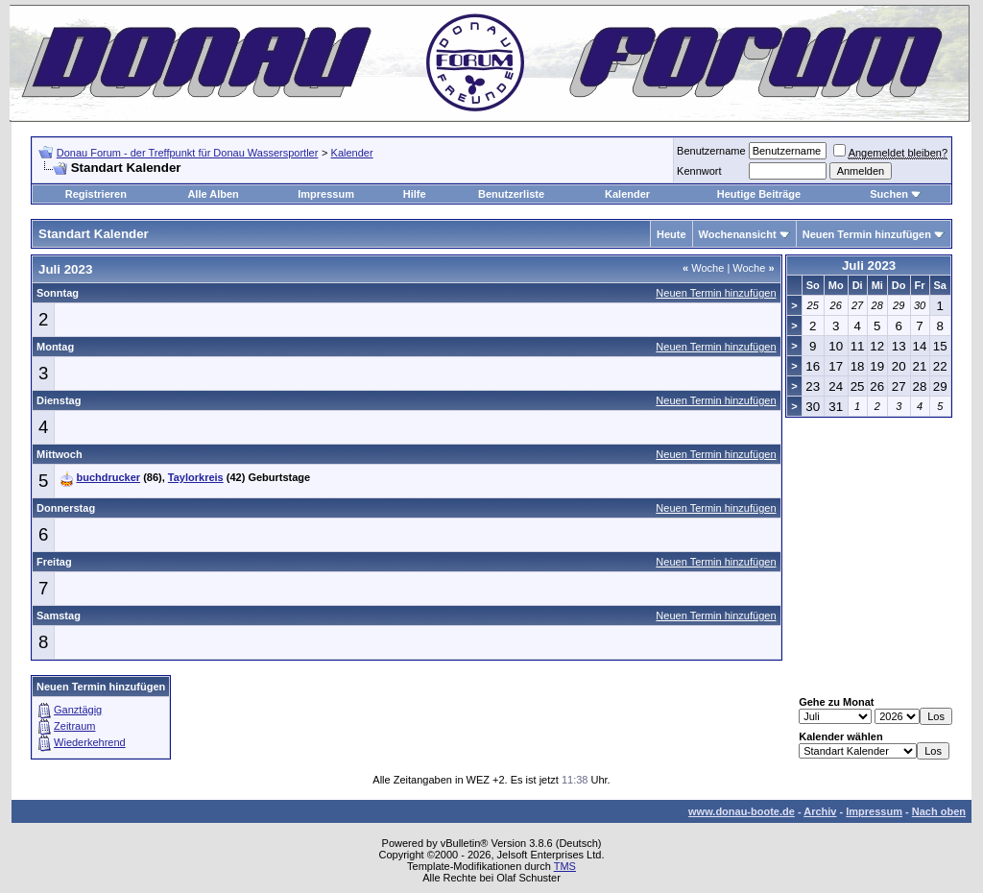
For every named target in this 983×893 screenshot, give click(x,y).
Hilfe (414, 194)
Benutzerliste (511, 194)
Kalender (352, 152)
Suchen (889, 194)
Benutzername (711, 151)
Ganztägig (78, 709)
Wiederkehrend (90, 742)
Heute (671, 234)
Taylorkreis (196, 477)
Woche (703, 268)
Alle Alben (212, 194)
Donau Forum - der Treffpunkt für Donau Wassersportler (188, 152)
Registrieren (96, 194)
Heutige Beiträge (759, 194)
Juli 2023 (869, 265)
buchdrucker (108, 477)
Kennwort (699, 171)
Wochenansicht (738, 234)
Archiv (819, 811)
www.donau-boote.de (741, 811)
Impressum (326, 194)
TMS (565, 866)
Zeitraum (74, 726)
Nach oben (939, 811)
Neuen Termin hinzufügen (867, 234)
